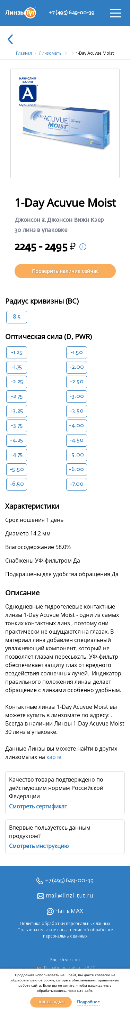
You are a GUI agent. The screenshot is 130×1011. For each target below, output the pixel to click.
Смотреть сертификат (38, 806)
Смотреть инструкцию (39, 846)
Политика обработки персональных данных (65, 924)
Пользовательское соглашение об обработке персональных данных (65, 933)
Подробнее (88, 1002)
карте (53, 757)
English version (65, 960)
